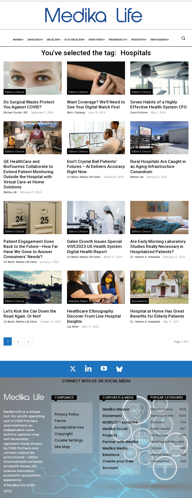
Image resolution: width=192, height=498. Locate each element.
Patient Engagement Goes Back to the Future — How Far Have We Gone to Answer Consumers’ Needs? (31, 249)
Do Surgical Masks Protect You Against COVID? (29, 104)
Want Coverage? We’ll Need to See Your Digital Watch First (96, 104)
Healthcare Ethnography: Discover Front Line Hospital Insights (94, 316)
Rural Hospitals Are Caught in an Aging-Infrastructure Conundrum (158, 166)
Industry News (78, 301)
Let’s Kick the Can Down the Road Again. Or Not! (30, 314)
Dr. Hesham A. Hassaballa (145, 257)
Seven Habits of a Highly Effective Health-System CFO (158, 104)
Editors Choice (14, 92)
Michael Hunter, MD (16, 112)
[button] (183, 38)
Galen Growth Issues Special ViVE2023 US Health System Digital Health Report (94, 246)
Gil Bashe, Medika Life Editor (83, 177)
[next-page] (28, 341)
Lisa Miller (73, 326)
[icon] (72, 370)
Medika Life (10, 192)
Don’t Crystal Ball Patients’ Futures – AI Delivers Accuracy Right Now (96, 166)
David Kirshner (139, 112)
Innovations (139, 301)
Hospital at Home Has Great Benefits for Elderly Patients (157, 314)
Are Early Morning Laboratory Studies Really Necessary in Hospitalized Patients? (158, 246)
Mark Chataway (76, 112)
